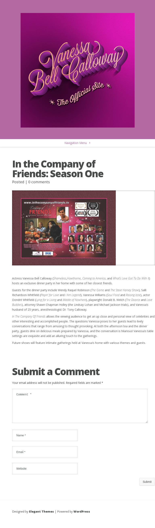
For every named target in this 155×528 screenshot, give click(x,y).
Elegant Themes (41, 516)
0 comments (39, 181)
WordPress (81, 516)
